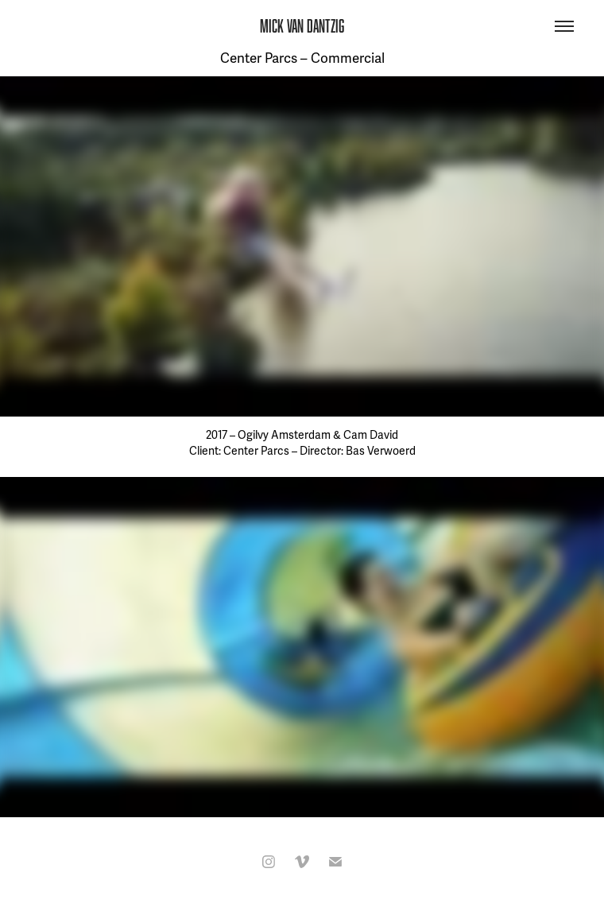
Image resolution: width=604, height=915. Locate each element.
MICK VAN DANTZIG (302, 26)
